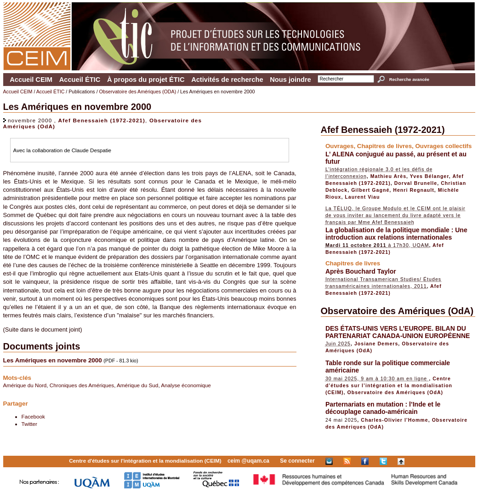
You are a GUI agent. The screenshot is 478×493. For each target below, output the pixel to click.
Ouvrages (339, 146)
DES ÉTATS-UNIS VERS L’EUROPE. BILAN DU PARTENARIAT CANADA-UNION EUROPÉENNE (397, 332)
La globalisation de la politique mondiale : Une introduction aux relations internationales (396, 233)
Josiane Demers (376, 343)
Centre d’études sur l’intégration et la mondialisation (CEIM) (388, 385)
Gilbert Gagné (370, 190)
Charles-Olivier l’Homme (394, 420)
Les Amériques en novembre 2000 (52, 360)
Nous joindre (290, 79)
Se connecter (297, 461)
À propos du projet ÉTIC (146, 79)
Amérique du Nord (25, 385)
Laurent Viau (362, 197)
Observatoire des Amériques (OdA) (397, 311)
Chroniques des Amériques (82, 385)
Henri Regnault (413, 190)
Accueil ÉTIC (80, 79)
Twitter (29, 424)
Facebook (33, 416)
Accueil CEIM (31, 79)
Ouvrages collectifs (443, 146)
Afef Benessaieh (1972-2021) (101, 120)
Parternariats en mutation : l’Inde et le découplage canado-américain (383, 408)
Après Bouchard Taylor (360, 271)
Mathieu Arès (388, 176)
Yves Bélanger (429, 176)
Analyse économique (186, 385)
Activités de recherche (227, 79)
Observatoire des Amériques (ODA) (137, 91)
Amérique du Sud (137, 385)
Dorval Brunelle (416, 183)
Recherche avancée (409, 79)
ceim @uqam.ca (248, 461)
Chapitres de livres (384, 146)
